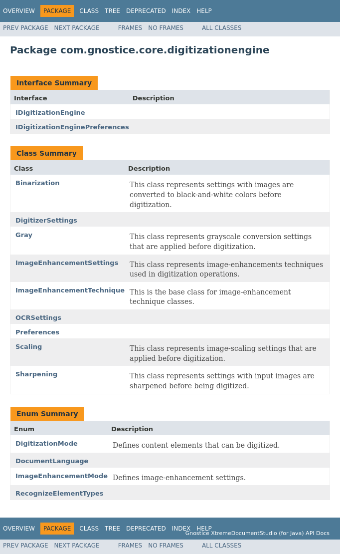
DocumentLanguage (51, 461)
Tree (112, 10)
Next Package (77, 27)
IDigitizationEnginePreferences (72, 127)
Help (204, 10)
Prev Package (25, 27)
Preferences (37, 332)
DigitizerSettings (46, 220)
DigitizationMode (46, 443)
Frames (130, 27)
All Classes (221, 27)
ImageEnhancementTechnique (70, 290)
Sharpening (36, 374)
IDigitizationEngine (50, 112)
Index (181, 10)
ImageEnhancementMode (61, 476)
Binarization (37, 183)
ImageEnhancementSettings (66, 263)
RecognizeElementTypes (59, 493)
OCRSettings (38, 317)
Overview (19, 10)
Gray (23, 235)
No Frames (165, 27)
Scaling (28, 346)
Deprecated (146, 10)
